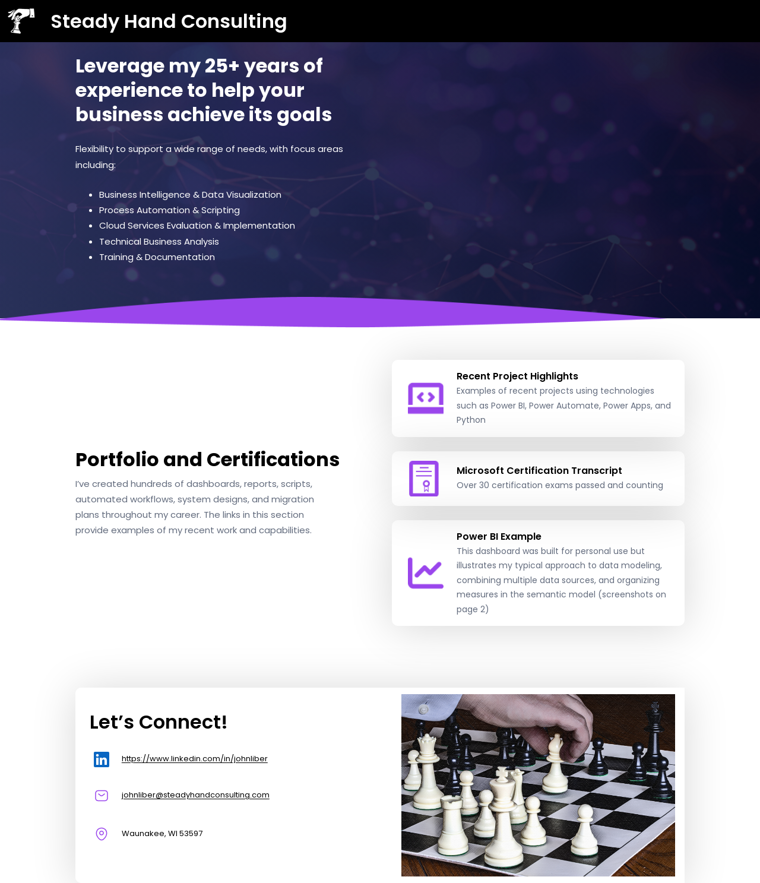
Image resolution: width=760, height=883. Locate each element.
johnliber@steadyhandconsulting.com (196, 794)
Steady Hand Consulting (168, 21)
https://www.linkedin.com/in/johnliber (195, 758)
